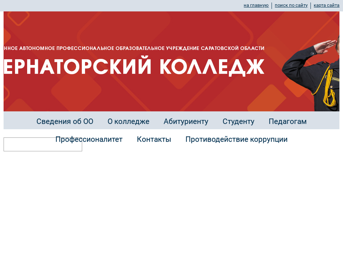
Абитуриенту (186, 121)
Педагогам (288, 121)
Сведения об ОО (64, 121)
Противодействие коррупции (236, 139)
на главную (256, 5)
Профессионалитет (89, 139)
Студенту (238, 121)
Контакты (154, 139)
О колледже (128, 121)
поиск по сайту (291, 5)
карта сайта (326, 5)
